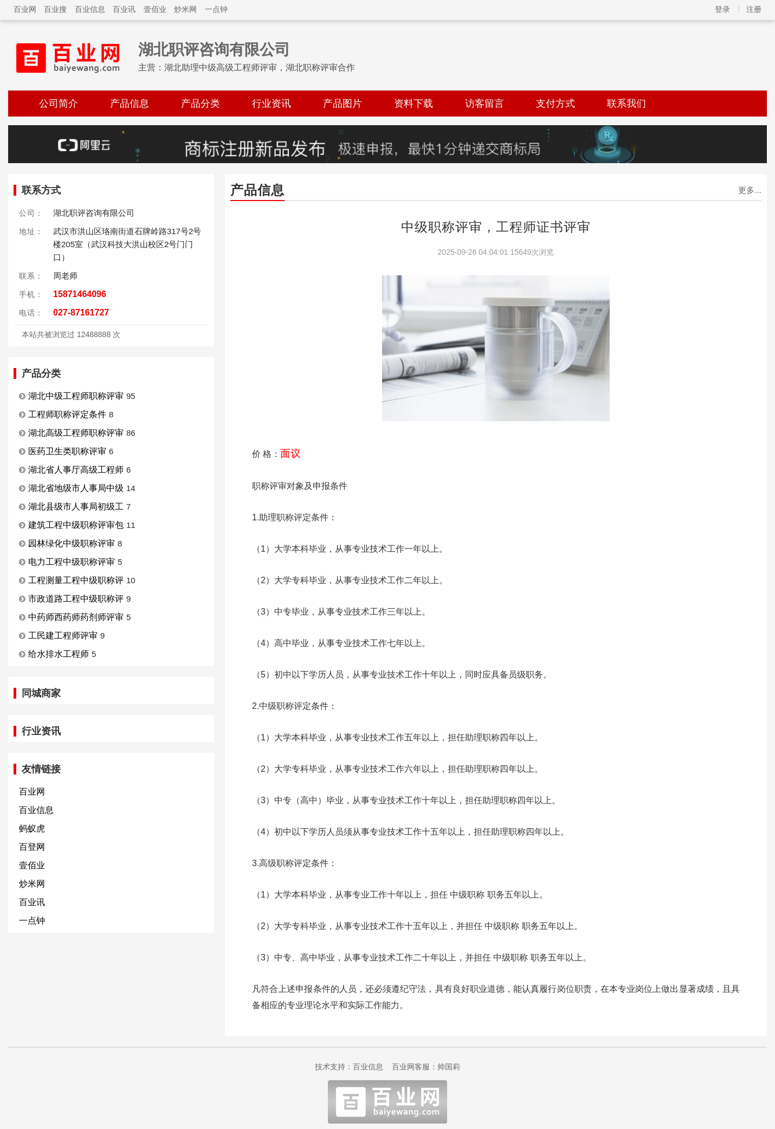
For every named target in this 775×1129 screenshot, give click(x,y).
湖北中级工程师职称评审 (76, 396)
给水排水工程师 (58, 654)
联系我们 (626, 103)
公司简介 (58, 103)
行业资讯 (271, 103)
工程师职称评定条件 (67, 414)
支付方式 (555, 103)
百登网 (32, 846)
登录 (722, 9)
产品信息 (129, 103)
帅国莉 (448, 1066)
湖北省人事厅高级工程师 (76, 469)
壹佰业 (155, 9)
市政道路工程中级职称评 (76, 598)
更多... (749, 190)
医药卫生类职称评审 (67, 451)
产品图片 (342, 103)
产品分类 (200, 103)
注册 (753, 9)
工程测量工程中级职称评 (76, 580)
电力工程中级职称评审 (71, 561)
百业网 (25, 9)
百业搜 (55, 9)
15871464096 (79, 294)
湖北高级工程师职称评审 (76, 432)
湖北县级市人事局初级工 (76, 506)
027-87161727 (81, 312)
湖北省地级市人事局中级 (76, 488)
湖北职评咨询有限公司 (214, 49)
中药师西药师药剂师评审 (76, 617)
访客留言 (484, 103)
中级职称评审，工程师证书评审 (496, 227)
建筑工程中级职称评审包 (76, 525)
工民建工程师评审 (63, 635)
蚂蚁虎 (32, 828)
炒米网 (185, 9)
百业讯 (124, 9)
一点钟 (216, 9)
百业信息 (90, 9)
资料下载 (413, 103)
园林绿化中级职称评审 (71, 543)
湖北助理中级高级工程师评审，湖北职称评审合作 (259, 67)
